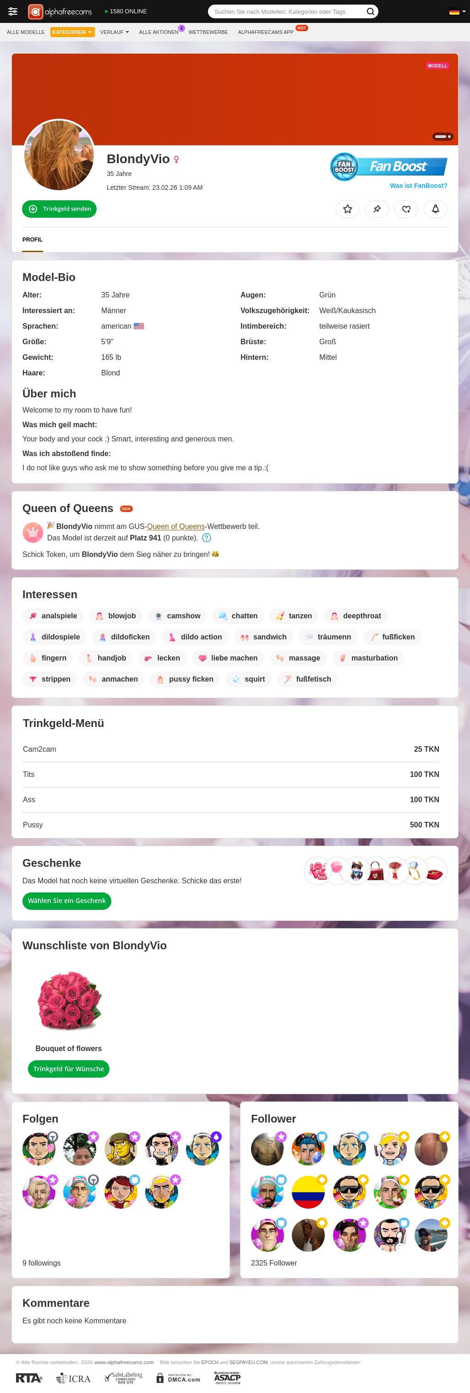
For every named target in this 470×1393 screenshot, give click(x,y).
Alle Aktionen (161, 31)
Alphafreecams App (268, 31)
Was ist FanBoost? (419, 185)
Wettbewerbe (208, 32)
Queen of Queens (176, 526)
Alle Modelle (26, 32)
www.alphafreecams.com (124, 1362)
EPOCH (210, 1362)
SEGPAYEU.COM (248, 1362)
